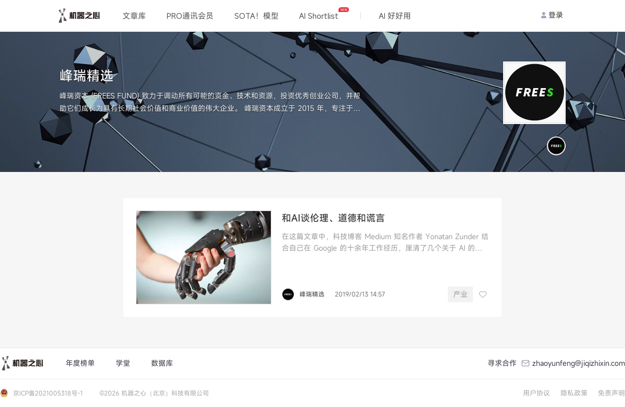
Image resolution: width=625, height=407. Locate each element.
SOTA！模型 (256, 15)
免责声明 (611, 393)
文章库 (134, 15)
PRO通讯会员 (190, 15)
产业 (460, 294)
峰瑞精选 (311, 294)
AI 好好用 (395, 15)
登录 (552, 15)
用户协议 (536, 393)
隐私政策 (574, 393)
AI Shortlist (323, 14)
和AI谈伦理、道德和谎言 (333, 218)
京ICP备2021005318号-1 (48, 393)
